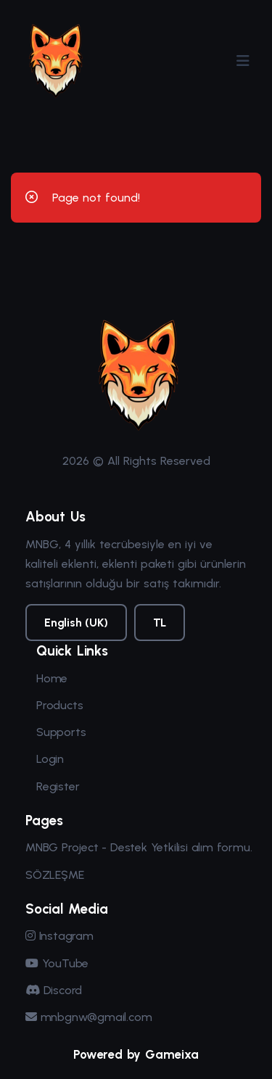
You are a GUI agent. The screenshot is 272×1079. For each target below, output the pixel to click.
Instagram (59, 936)
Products (59, 705)
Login (50, 759)
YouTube (56, 963)
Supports (61, 732)
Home (51, 678)
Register (57, 786)
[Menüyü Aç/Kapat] (243, 61)
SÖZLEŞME (54, 875)
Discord (53, 990)
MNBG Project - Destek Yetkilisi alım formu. (138, 847)
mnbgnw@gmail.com (88, 1017)
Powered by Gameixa (135, 1054)
